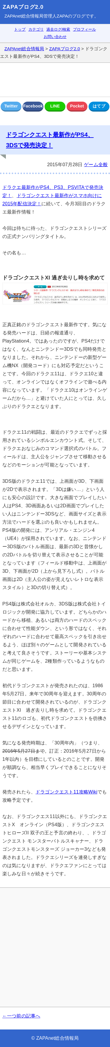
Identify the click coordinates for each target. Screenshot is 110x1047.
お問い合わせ (55, 36)
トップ (20, 29)
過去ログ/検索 (58, 29)
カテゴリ (36, 29)
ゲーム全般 (96, 164)
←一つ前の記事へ (21, 1015)
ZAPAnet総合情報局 (23, 16)
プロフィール (84, 29)
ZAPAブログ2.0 (23, 7)
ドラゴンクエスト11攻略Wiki (66, 791)
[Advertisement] (55, 79)
